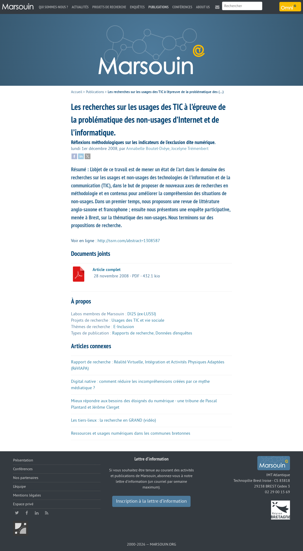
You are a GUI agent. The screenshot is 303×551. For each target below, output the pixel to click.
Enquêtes (137, 7)
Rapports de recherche (133, 333)
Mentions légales (27, 495)
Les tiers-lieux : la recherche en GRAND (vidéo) (113, 420)
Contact (217, 7)
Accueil (76, 92)
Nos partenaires (25, 478)
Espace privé (23, 504)
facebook (27, 513)
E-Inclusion (123, 326)
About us (203, 7)
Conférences (182, 7)
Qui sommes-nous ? (53, 7)
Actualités (80, 7)
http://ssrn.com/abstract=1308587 (129, 240)
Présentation (23, 460)
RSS (46, 513)
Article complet (106, 269)
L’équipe (19, 486)
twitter (17, 513)
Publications (158, 7)
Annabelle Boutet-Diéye (147, 148)
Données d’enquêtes (174, 333)
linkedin (36, 513)
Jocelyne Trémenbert (190, 148)
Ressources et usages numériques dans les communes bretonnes (130, 433)
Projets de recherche (109, 7)
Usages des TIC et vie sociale (137, 320)
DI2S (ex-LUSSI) (141, 314)
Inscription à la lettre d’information (151, 501)
